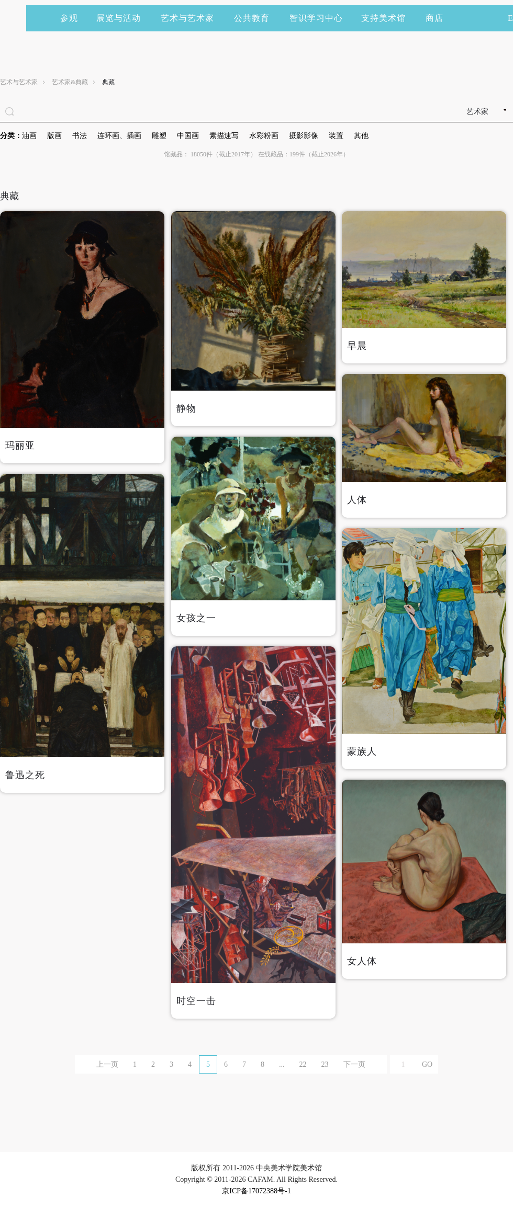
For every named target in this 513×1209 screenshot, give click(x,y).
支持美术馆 (388, 18)
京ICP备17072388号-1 (256, 1191)
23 (325, 1064)
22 (303, 1064)
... (282, 1064)
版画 (54, 136)
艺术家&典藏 (70, 82)
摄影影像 (303, 136)
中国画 (188, 136)
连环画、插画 (119, 136)
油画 (29, 136)
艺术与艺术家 (192, 18)
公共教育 (256, 18)
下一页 (354, 1064)
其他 (361, 136)
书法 (79, 136)
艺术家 (477, 112)
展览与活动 (123, 18)
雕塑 (159, 136)
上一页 (107, 1064)
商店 (434, 18)
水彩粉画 (263, 136)
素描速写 (224, 136)
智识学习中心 (316, 18)
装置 (336, 136)
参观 (69, 18)
